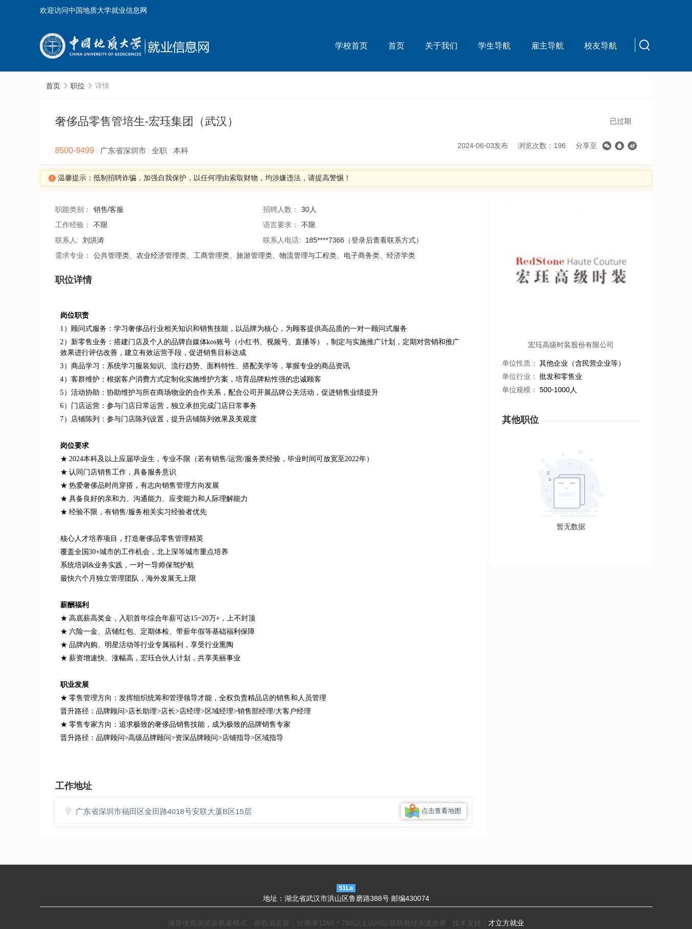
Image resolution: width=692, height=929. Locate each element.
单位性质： (520, 363)
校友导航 (600, 45)
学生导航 (494, 45)
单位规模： (520, 390)
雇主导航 (547, 45)
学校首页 (351, 45)
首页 (396, 45)
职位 (77, 86)
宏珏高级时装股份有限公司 (571, 345)
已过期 (620, 121)
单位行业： (520, 376)
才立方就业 (506, 923)
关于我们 (441, 45)
